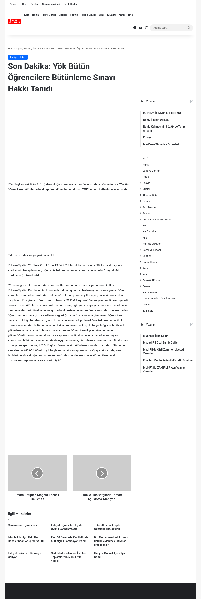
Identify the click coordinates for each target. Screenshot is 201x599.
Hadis (146, 176)
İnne (130, 14)
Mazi (101, 14)
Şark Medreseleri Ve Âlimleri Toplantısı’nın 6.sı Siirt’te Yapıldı (68, 557)
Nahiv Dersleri (151, 261)
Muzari (111, 14)
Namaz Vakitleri (51, 4)
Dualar (146, 188)
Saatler (147, 255)
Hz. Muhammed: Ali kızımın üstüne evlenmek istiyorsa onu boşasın (111, 541)
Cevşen (14, 4)
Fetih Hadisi (70, 4)
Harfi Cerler (49, 14)
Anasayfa (15, 48)
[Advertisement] (70, 128)
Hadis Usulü (88, 14)
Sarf (26, 14)
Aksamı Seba (150, 195)
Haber (27, 48)
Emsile (63, 14)
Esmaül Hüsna (151, 280)
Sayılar (34, 4)
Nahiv (35, 14)
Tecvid (74, 14)
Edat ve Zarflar (151, 170)
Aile (145, 237)
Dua (24, 4)
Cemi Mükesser (152, 249)
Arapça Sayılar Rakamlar (157, 219)
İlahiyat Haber (41, 48)
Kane (121, 14)
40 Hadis (148, 310)
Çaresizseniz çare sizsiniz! (24, 525)
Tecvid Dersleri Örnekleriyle (159, 298)
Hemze (147, 225)
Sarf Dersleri (150, 207)
